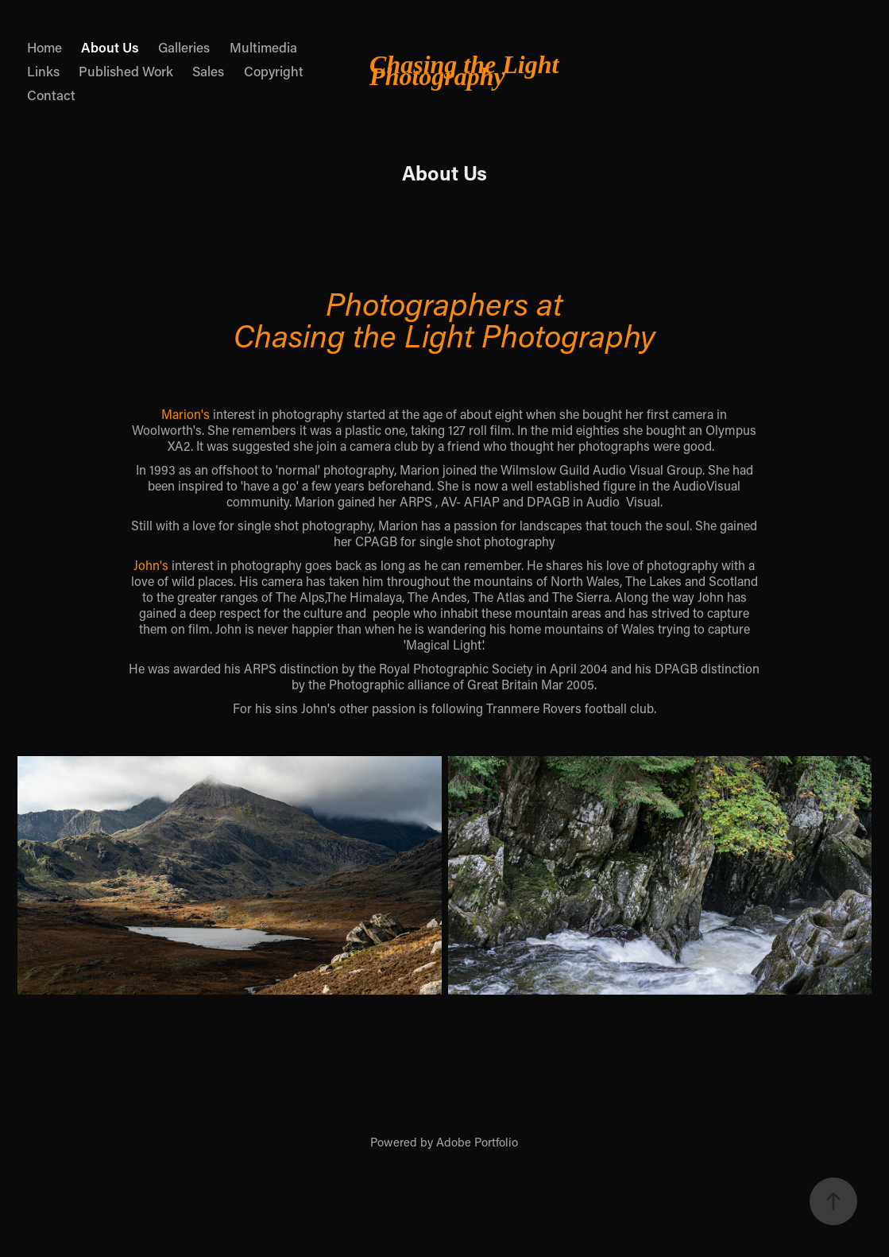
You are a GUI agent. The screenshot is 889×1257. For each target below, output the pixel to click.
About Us (110, 47)
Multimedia (263, 47)
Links (43, 71)
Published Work (126, 71)
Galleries (184, 47)
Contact (51, 94)
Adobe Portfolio (477, 1142)
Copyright (273, 71)
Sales (208, 71)
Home (44, 47)
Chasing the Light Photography (467, 70)
